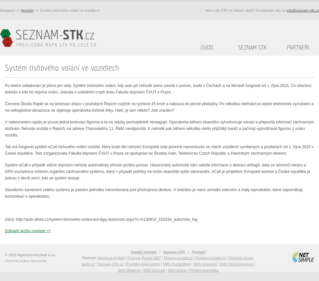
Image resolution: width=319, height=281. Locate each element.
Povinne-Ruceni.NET (144, 258)
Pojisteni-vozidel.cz (211, 258)
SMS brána (177, 270)
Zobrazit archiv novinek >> (28, 231)
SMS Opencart (205, 264)
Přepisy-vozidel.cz (178, 258)
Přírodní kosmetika (204, 270)
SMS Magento (129, 270)
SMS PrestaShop (176, 264)
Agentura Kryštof (111, 258)
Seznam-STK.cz (110, 264)
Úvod (207, 48)
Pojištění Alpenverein (143, 264)
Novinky (27, 10)
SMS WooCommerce (236, 264)
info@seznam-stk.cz (303, 10)
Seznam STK (252, 48)
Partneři (298, 48)
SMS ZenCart (154, 270)
